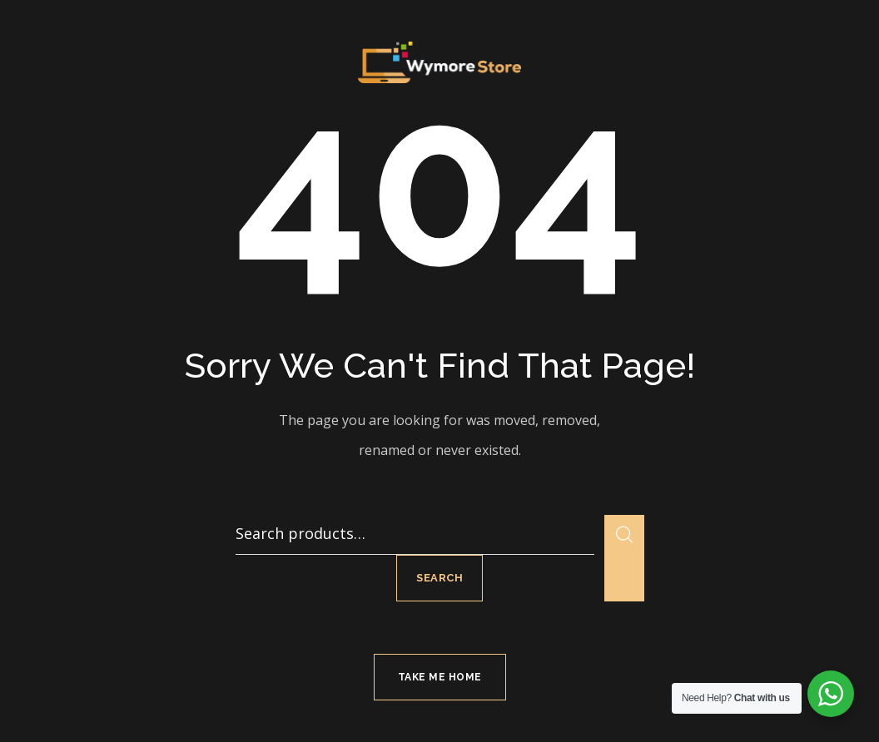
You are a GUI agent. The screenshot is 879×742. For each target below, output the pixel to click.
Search (439, 577)
